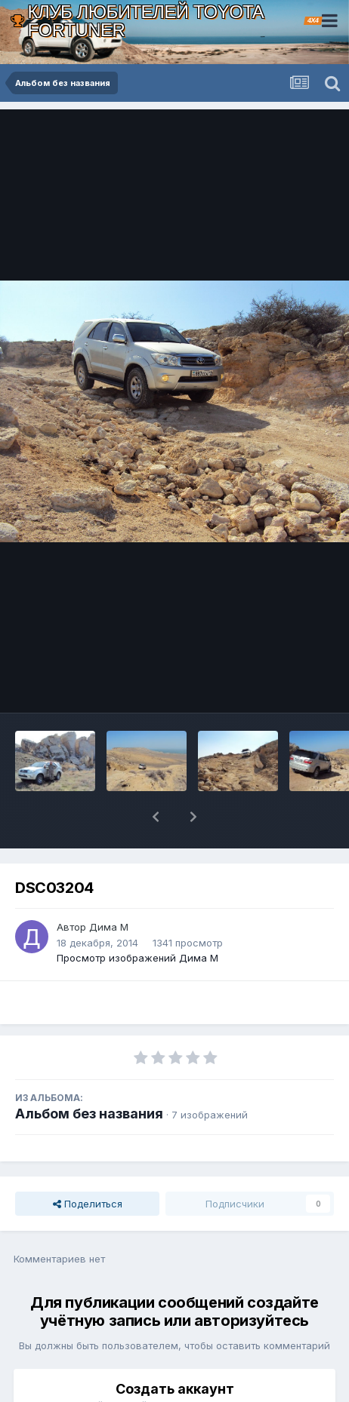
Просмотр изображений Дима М (137, 919)
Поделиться (87, 1164)
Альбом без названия (89, 1074)
